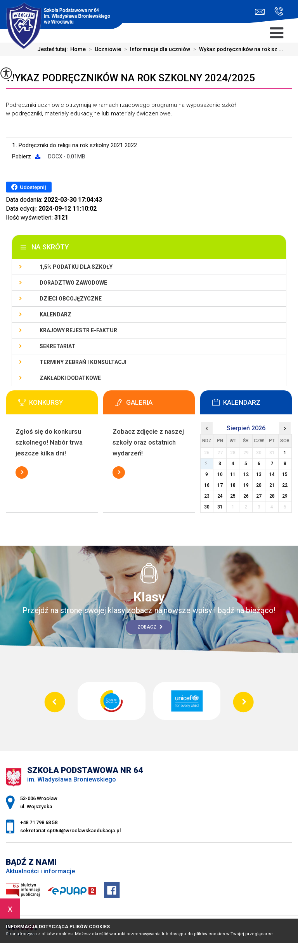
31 (220, 507)
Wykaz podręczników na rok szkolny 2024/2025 (130, 78)
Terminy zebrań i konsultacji (83, 362)
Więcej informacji (22, 472)
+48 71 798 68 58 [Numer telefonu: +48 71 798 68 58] (38, 822)
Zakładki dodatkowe (70, 378)
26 (246, 496)
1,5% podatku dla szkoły (76, 267)
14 (272, 474)
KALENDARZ (55, 314)
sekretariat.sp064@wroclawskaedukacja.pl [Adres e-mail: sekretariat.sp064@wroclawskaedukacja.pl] (70, 830)
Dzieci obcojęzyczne (71, 298)
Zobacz (150, 627)
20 (259, 485)
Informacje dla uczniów (155, 49)
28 (272, 496)
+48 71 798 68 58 (278, 11)
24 (220, 496)
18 (233, 485)
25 (233, 496)
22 (285, 485)
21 (272, 485)
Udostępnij (28, 187)
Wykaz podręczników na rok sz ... (236, 49)
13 (259, 474)
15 (285, 474)
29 (285, 496)
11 (233, 474)
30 (207, 507)
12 (246, 474)
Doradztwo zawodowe (73, 283)
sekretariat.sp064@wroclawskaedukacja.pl (260, 12)
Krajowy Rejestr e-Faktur (78, 330)
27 (259, 496)
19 (246, 485)
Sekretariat (57, 346)
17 (220, 485)
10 (220, 474)
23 (207, 496)
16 (207, 485)
